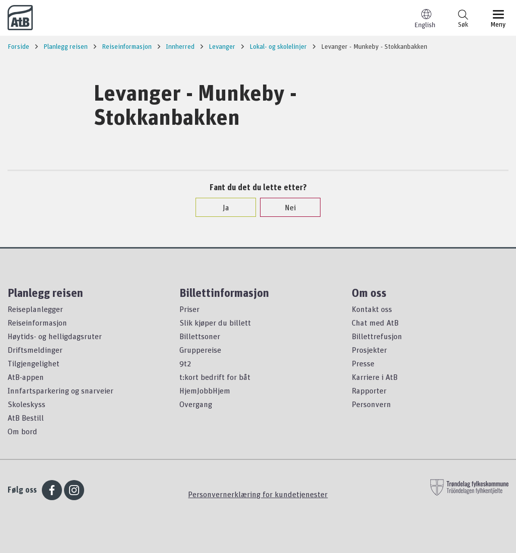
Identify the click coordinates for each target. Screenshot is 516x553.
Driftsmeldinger (35, 350)
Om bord (22, 431)
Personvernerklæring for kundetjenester (258, 494)
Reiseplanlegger (35, 309)
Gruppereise (200, 350)
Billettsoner (199, 336)
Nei (285, 207)
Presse (363, 363)
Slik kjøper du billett (215, 323)
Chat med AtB (375, 323)
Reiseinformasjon (37, 323)
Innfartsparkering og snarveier (60, 390)
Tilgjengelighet (33, 363)
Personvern (371, 404)
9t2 (185, 363)
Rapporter (369, 390)
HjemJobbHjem (204, 390)
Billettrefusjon (377, 336)
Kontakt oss (372, 309)
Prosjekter (369, 350)
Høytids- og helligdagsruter (55, 336)
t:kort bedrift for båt (214, 377)
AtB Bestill (26, 418)
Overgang (195, 404)
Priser (189, 309)
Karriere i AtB (375, 377)
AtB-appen (26, 377)
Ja (221, 207)
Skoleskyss (26, 404)
